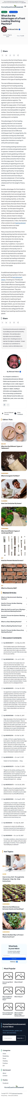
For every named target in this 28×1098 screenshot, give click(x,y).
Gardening (4, 473)
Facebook (5, 1083)
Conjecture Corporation (16, 1093)
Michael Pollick (14, 29)
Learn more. (23, 2)
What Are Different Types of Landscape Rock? (10, 532)
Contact (5, 1075)
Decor (3, 444)
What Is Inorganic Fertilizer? (10, 476)
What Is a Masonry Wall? (9, 588)
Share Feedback (18, 413)
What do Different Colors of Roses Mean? (7, 998)
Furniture (5, 1063)
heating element (20, 223)
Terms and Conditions (13, 1095)
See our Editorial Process (7, 413)
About (4, 1073)
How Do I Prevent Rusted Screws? (12, 560)
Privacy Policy (4, 1095)
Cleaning (4, 501)
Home (4, 874)
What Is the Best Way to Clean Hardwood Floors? (19, 1014)
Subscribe (14, 958)
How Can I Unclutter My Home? (11, 503)
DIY (2, 558)
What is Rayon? (18, 996)
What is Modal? (18, 982)
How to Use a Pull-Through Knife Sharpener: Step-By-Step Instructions (13, 879)
